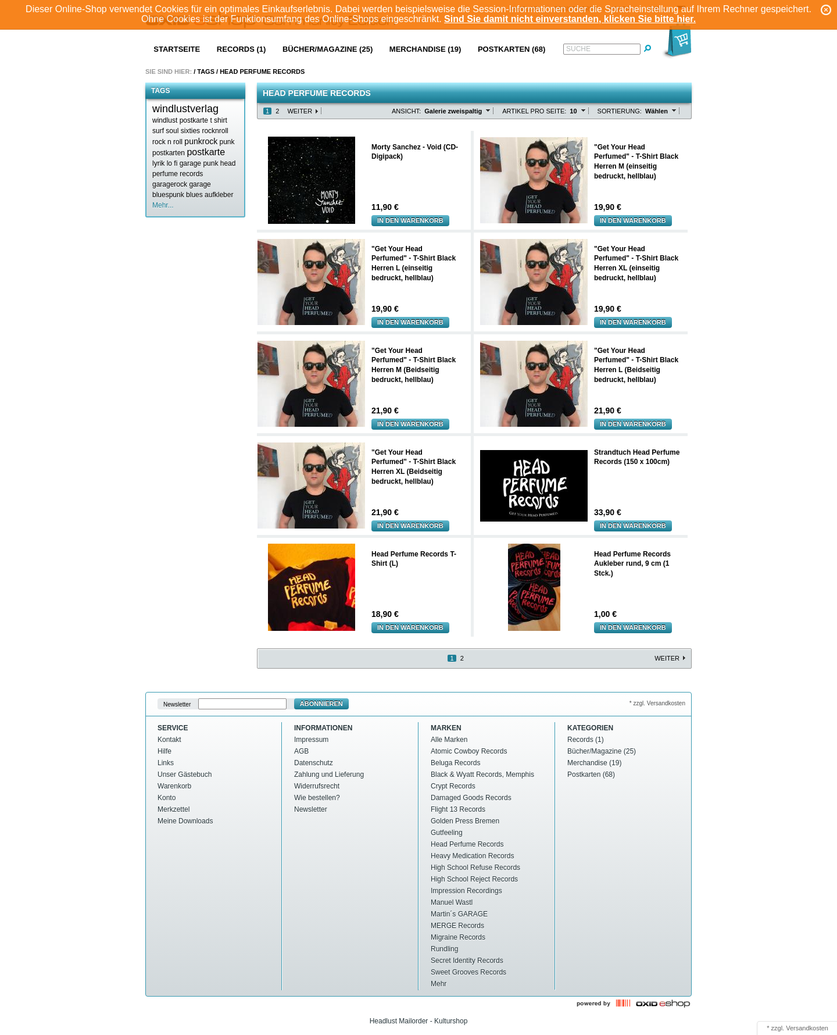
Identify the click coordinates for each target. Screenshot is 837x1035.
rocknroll (215, 131)
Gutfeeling (447, 833)
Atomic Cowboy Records (469, 751)
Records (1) (241, 49)
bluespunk (168, 195)
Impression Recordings (466, 891)
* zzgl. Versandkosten (657, 703)
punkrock (200, 141)
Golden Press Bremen (465, 821)
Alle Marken (449, 740)
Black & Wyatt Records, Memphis (482, 774)
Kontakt (169, 740)
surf (158, 131)
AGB (301, 751)
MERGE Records (457, 926)
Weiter (299, 111)
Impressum (311, 740)
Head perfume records (262, 71)
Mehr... (163, 205)
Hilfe (164, 751)
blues (194, 195)
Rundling (444, 949)
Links (166, 763)
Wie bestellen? (317, 798)
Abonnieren (321, 703)
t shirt (218, 120)
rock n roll (167, 142)
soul (172, 131)
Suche (578, 49)
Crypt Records (453, 786)
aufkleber (219, 195)
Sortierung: (620, 111)
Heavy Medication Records (472, 856)
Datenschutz (313, 763)
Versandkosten (807, 1028)
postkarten (168, 153)
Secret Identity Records (467, 961)
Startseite (176, 49)
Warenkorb (174, 786)
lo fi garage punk (193, 163)
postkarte (206, 152)
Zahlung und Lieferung (329, 774)
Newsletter (177, 704)
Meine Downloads (185, 821)
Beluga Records (455, 763)
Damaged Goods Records (471, 798)
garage (199, 184)
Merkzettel (173, 809)
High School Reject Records (474, 879)
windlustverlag (185, 109)
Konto (167, 798)
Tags (205, 71)
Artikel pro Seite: (534, 111)
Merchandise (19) (425, 49)
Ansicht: (406, 111)
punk (227, 142)
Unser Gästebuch (185, 774)
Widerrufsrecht (316, 786)
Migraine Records (458, 937)
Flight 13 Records (458, 809)
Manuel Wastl (452, 902)
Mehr (438, 984)
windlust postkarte (180, 120)
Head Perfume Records (467, 844)
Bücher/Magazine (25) (327, 49)
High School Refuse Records (475, 867)
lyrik (158, 163)
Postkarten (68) (511, 49)
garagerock (169, 184)
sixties (190, 131)
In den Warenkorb (410, 220)
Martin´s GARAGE (459, 914)
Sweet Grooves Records (468, 972)
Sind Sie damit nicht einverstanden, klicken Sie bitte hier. (570, 19)
